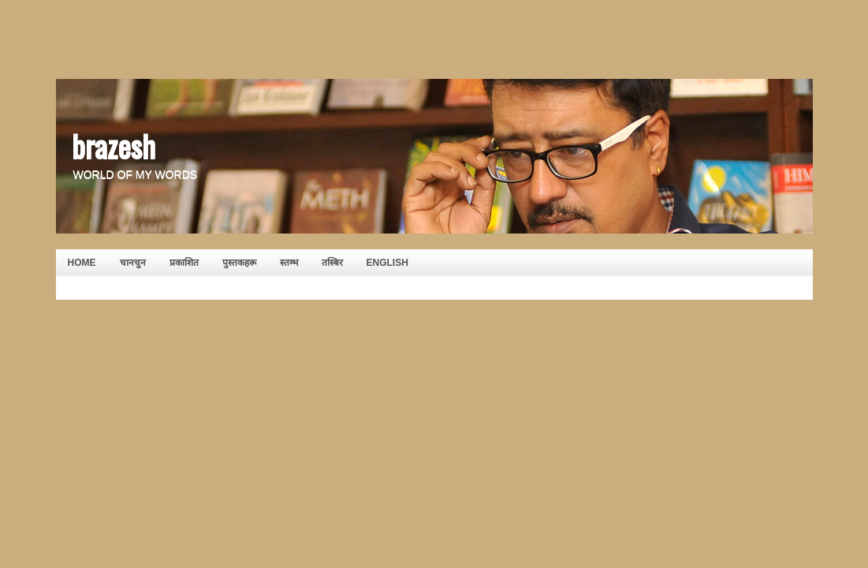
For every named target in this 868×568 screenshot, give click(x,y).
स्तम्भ (289, 262)
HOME (82, 262)
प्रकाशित (184, 262)
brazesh (113, 145)
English (387, 262)
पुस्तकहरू (239, 262)
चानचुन (133, 262)
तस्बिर (332, 262)
